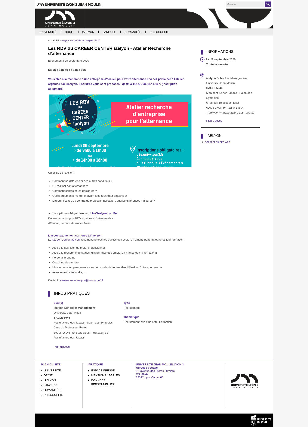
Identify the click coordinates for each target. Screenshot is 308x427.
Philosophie (53, 394)
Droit (48, 375)
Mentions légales (105, 375)
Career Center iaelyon (66, 239)
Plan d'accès (62, 346)
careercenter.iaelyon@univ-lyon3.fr (82, 280)
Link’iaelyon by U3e (103, 213)
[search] (245, 4)
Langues (50, 385)
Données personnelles (102, 382)
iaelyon (50, 380)
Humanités (52, 390)
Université (52, 370)
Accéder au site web (217, 141)
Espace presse (103, 370)
